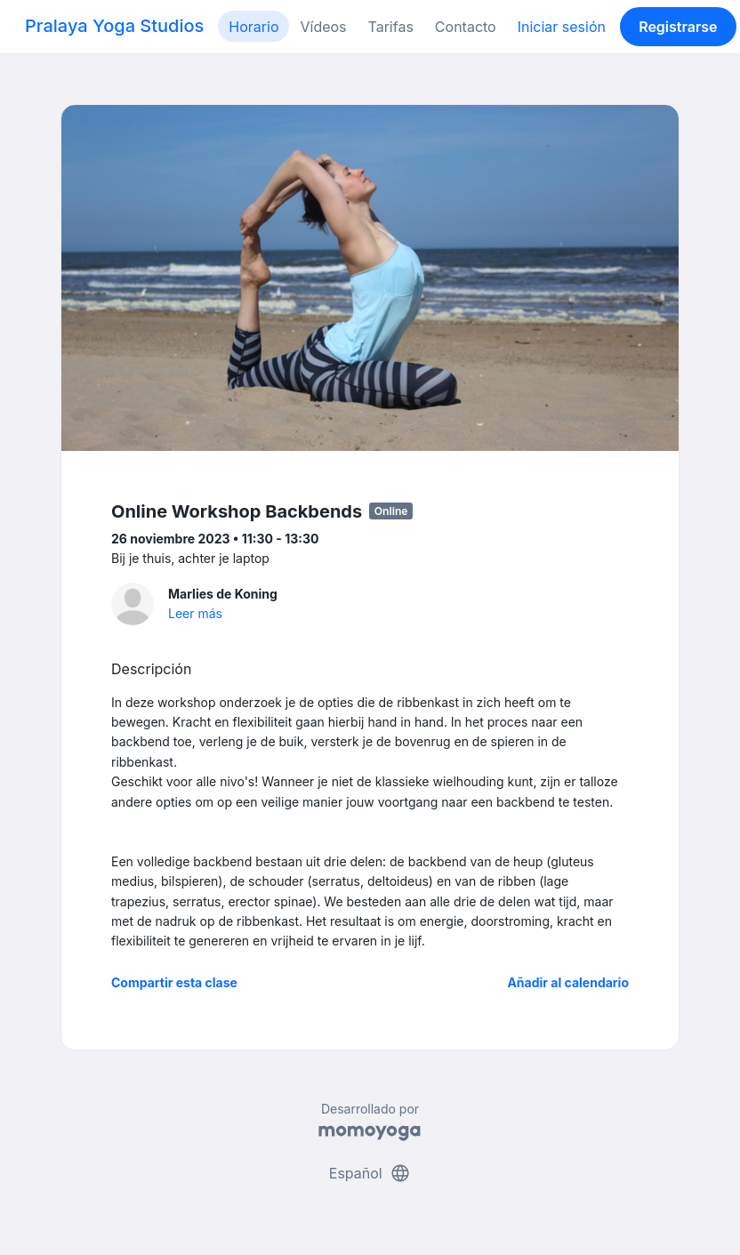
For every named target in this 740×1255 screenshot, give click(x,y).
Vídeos (323, 27)
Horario (253, 27)
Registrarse (678, 27)
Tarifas (391, 27)
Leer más (195, 613)
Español (370, 1173)
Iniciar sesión (562, 27)
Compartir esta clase (174, 982)
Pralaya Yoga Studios (114, 25)
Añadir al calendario (568, 982)
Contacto (465, 27)
